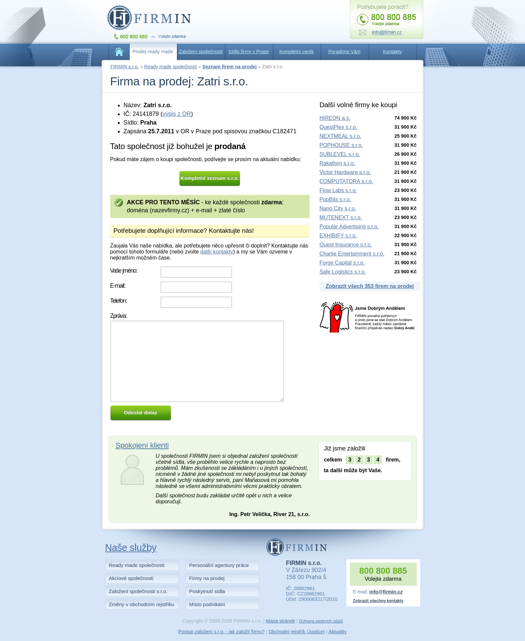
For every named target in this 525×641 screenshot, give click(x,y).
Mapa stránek (280, 621)
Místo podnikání (207, 604)
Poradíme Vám (344, 51)
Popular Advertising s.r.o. (349, 226)
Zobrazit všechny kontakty (378, 600)
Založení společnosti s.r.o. (138, 591)
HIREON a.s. (335, 118)
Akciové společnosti (131, 578)
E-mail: (117, 285)
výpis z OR (176, 114)
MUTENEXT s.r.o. (341, 217)
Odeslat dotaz (140, 412)
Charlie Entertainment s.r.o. (352, 254)
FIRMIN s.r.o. (125, 66)
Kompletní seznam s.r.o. (210, 178)
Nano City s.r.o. (338, 208)
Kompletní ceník (296, 51)
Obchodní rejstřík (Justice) (297, 631)
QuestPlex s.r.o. (338, 127)
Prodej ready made (152, 51)
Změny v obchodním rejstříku (142, 604)
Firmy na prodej (207, 578)
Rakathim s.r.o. (337, 163)
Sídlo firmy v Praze (248, 51)
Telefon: (118, 300)
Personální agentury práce (219, 565)
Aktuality (337, 631)
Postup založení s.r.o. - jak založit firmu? (221, 631)
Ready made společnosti (170, 66)
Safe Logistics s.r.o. (343, 272)
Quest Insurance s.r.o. (346, 244)
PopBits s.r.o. (335, 199)
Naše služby (131, 547)
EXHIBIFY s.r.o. (338, 235)
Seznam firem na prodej (229, 66)
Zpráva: (118, 315)
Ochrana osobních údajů (321, 621)
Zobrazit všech (370, 286)
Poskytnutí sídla (207, 591)
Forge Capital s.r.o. (342, 263)
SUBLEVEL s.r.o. (340, 154)
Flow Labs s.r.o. (338, 190)
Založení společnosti (200, 51)
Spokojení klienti (142, 445)
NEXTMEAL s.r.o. (341, 136)
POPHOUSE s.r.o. (341, 145)
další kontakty (216, 252)
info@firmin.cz (386, 591)
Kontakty (392, 51)
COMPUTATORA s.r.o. (346, 181)
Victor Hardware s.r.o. (345, 172)
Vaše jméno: (123, 270)
